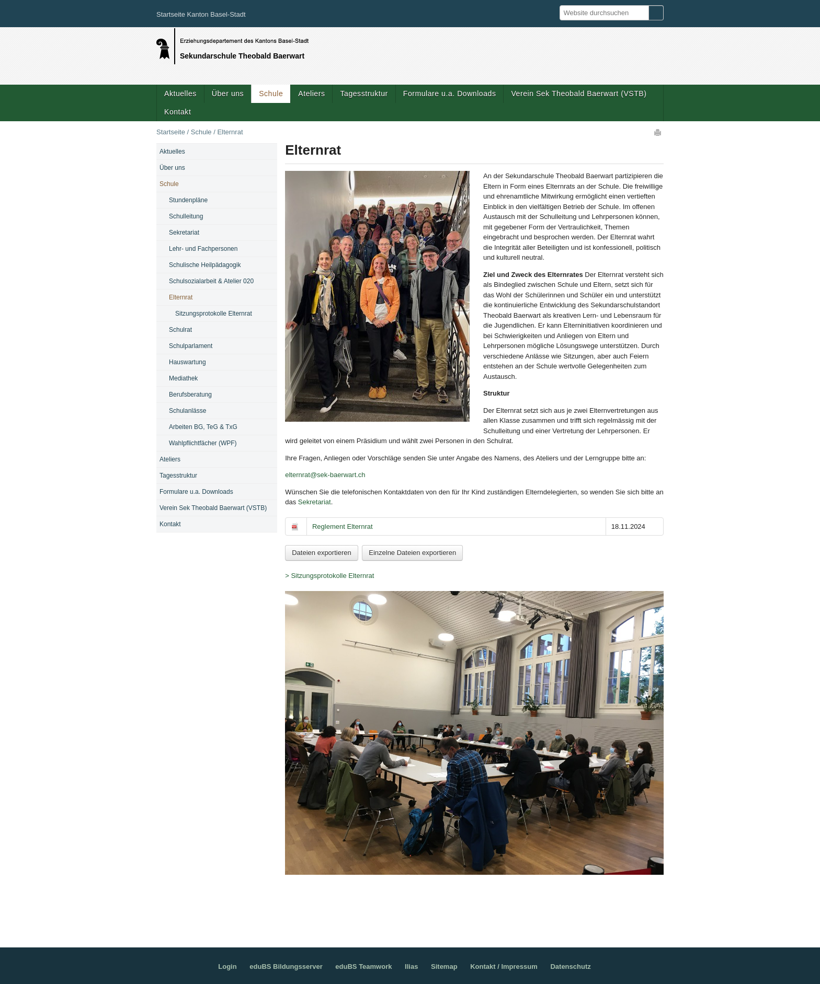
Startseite (170, 132)
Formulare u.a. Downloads (449, 93)
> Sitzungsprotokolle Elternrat (329, 576)
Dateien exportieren (321, 553)
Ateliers (311, 93)
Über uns (228, 93)
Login (227, 966)
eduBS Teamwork (363, 966)
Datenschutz (570, 966)
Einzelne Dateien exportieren (412, 553)
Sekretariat (314, 502)
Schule (271, 93)
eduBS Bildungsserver (285, 966)
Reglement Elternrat (342, 526)
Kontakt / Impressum (504, 966)
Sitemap (444, 966)
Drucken (658, 132)
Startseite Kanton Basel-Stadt (201, 14)
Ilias (411, 966)
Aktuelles (180, 93)
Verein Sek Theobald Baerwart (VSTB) (578, 93)
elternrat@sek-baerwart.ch (325, 475)
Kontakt (177, 112)
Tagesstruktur (364, 93)
